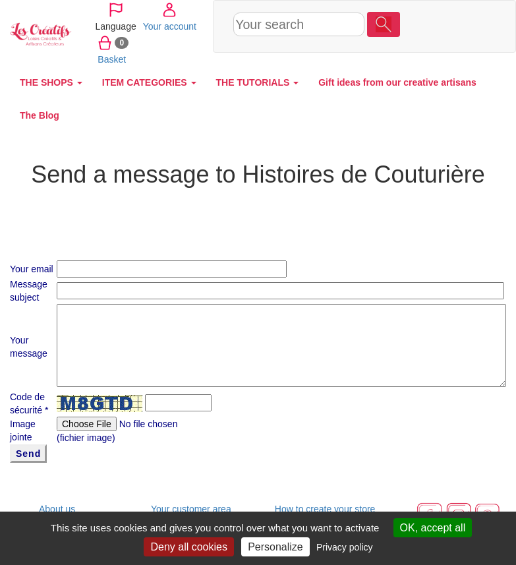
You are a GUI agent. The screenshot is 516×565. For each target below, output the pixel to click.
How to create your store (325, 509)
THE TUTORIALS (257, 82)
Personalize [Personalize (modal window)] (275, 546)
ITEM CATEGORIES (149, 82)
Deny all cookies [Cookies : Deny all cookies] (188, 546)
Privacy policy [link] (344, 547)
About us (57, 509)
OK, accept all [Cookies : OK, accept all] (433, 527)
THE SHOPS (51, 82)
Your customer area (191, 509)
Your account (428, 26)
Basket (418, 58)
